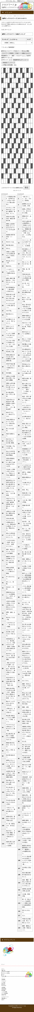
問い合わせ (4, 985)
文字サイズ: (4, 60)
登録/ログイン (21, 1)
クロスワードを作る (6, 973)
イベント (3, 978)
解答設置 (3, 983)
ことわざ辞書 (4, 991)
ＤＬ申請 (3, 982)
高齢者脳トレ (4, 998)
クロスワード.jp (9, 4)
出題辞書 (3, 987)
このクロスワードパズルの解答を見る (12, 187)
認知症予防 (4, 994)
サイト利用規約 (5, 993)
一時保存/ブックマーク (8, 62)
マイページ (30, 1)
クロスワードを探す (6, 971)
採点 (26, 188)
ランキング (4, 981)
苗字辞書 (3, 990)
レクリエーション (5, 996)
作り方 (3, 974)
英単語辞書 (4, 988)
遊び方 (3, 999)
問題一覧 (3, 970)
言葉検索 (3, 979)
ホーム (3, 968)
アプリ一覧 (4, 976)
